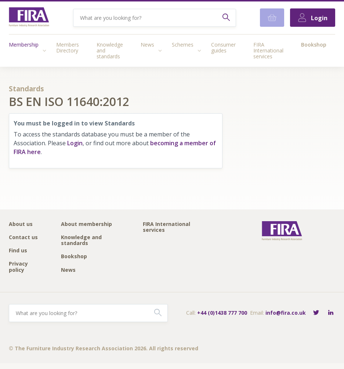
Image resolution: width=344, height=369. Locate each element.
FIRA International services (268, 50)
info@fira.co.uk (285, 312)
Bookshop (313, 44)
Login (75, 143)
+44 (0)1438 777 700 (222, 312)
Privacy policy (18, 267)
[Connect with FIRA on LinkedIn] (330, 313)
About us (21, 224)
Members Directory (67, 47)
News (147, 44)
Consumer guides (223, 47)
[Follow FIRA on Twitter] (316, 313)
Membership (24, 44)
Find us (18, 251)
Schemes (182, 44)
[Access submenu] (44, 50)
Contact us (23, 237)
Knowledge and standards (110, 50)
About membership (86, 224)
